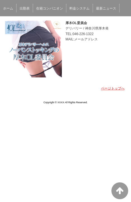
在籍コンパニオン (49, 8)
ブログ (28, 24)
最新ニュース (106, 8)
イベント (10, 24)
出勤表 (25, 8)
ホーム (8, 8)
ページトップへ (113, 88)
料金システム (79, 8)
